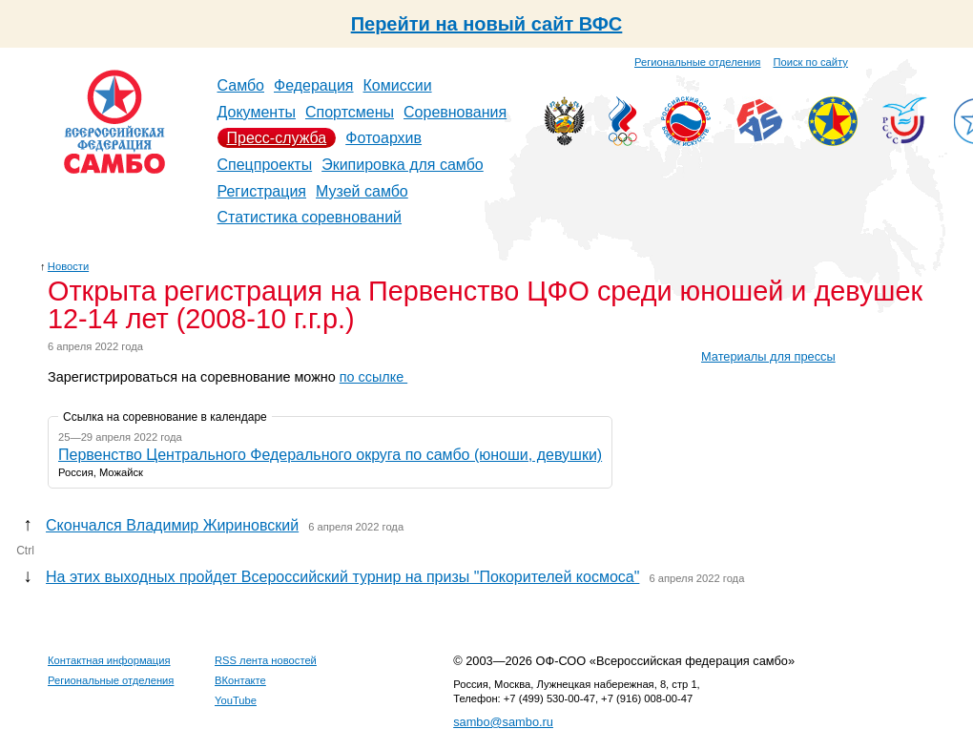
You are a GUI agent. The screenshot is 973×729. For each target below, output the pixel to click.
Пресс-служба (277, 138)
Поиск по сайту (811, 62)
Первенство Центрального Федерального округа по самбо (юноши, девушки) (330, 455)
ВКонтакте (240, 680)
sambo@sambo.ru (503, 722)
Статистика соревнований (310, 217)
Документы (256, 112)
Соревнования (455, 112)
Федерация (314, 85)
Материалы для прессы (768, 356)
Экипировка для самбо (402, 164)
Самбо (241, 85)
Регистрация (262, 191)
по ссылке (373, 377)
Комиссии (397, 85)
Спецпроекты (265, 164)
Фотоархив (383, 138)
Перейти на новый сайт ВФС (487, 23)
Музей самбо (362, 191)
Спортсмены (349, 112)
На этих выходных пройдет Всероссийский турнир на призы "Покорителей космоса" (342, 577)
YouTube (236, 700)
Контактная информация (109, 660)
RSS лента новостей (266, 660)
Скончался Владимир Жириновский (172, 525)
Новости (68, 266)
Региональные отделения (697, 62)
